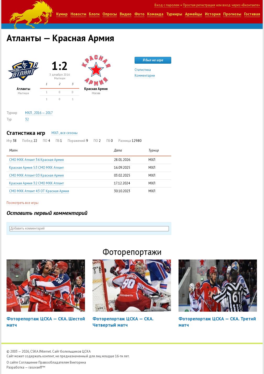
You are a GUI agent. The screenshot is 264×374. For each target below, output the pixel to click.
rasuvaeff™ (36, 367)
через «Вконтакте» (246, 5)
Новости (78, 13)
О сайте (12, 362)
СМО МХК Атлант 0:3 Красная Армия (36, 175)
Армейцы (193, 13)
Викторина (78, 362)
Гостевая (252, 13)
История (213, 13)
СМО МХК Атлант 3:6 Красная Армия (36, 160)
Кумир (62, 13)
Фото (139, 13)
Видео (125, 13)
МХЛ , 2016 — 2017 (39, 113)
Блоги (94, 13)
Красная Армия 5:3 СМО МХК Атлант (36, 167)
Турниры (174, 13)
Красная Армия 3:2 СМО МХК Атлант (36, 183)
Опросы (109, 13)
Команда (155, 13)
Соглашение (28, 362)
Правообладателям (53, 362)
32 (27, 119)
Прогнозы (232, 13)
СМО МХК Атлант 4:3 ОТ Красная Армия (39, 191)
